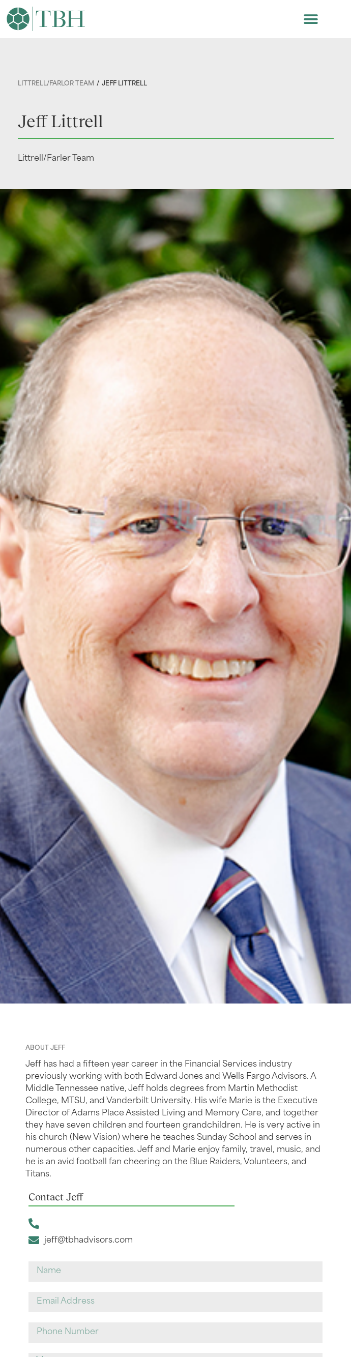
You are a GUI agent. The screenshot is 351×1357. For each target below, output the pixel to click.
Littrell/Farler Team (56, 159)
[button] (310, 19)
